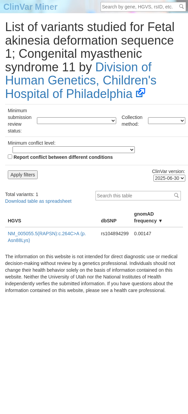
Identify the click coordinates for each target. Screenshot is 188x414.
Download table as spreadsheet (38, 201)
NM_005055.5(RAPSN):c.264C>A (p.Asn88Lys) (47, 237)
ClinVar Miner (30, 6)
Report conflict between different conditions (60, 157)
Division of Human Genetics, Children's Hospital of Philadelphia (80, 80)
